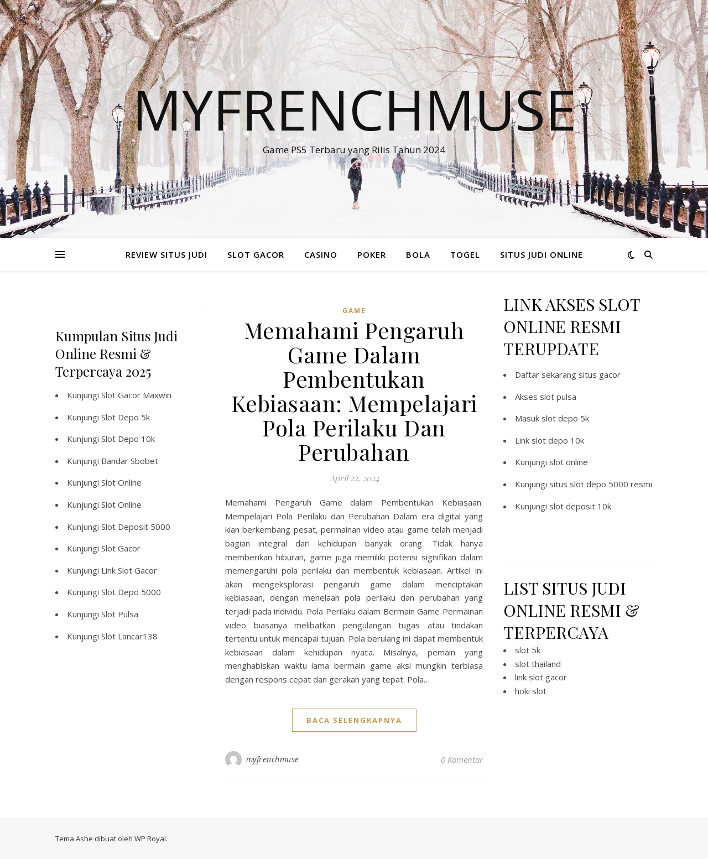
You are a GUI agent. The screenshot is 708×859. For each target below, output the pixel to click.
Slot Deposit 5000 (135, 526)
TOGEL (465, 254)
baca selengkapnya (354, 720)
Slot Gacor (120, 548)
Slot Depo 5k (125, 417)
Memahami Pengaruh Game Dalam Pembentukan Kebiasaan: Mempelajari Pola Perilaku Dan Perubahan (354, 390)
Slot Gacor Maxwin (136, 394)
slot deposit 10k (580, 506)
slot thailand (538, 663)
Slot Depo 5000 (131, 591)
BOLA (418, 254)
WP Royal (150, 839)
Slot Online (121, 482)
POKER (371, 254)
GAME (354, 310)
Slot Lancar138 (129, 636)
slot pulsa (558, 396)
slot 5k (527, 649)
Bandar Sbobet (129, 460)
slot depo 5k (565, 418)
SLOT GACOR (255, 254)
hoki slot (530, 690)
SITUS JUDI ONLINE (541, 254)
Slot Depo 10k (128, 438)
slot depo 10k (558, 440)
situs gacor (600, 374)
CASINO (320, 254)
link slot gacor (541, 677)
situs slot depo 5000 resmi (600, 484)
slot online (568, 461)
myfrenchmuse (272, 759)
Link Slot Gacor (129, 570)
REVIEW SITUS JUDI (166, 254)
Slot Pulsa (119, 613)
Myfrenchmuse (354, 109)
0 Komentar (462, 759)
